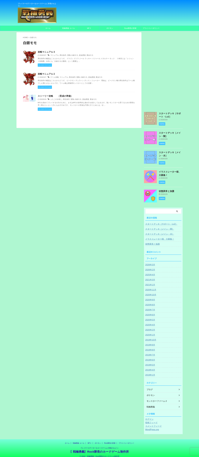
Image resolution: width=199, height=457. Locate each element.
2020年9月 (149, 297)
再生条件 (62, 55)
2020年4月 (149, 322)
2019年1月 (149, 372)
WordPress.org (151, 427)
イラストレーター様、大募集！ (158, 236)
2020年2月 (149, 327)
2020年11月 (150, 287)
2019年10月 (150, 337)
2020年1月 (149, 332)
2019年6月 (149, 357)
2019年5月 (149, 362)
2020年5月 (149, 317)
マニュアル (54, 55)
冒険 (67, 55)
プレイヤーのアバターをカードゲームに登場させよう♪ (99, 445)
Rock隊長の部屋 (130, 28)
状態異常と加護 (165, 188)
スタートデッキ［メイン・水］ (158, 231)
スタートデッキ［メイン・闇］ (158, 226)
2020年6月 (149, 312)
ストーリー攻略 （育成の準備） (54, 96)
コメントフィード (152, 423)
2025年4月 (149, 272)
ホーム (47, 28)
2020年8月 (149, 302)
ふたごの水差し (55, 100)
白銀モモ (73, 55)
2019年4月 (149, 367)
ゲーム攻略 (54, 78)
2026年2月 (149, 267)
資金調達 (80, 55)
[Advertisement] (163, 70)
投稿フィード (150, 420)
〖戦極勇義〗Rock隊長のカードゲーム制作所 (99, 448)
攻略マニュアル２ (46, 74)
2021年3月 (149, 277)
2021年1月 (149, 282)
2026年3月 (149, 262)
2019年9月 (149, 342)
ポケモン (109, 28)
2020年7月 (149, 307)
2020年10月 (150, 292)
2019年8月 (149, 347)
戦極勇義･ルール (68, 28)
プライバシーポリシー (151, 28)
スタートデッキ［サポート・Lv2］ (159, 221)
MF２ (89, 28)
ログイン (149, 416)
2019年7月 (149, 352)
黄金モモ (87, 55)
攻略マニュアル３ (46, 52)
